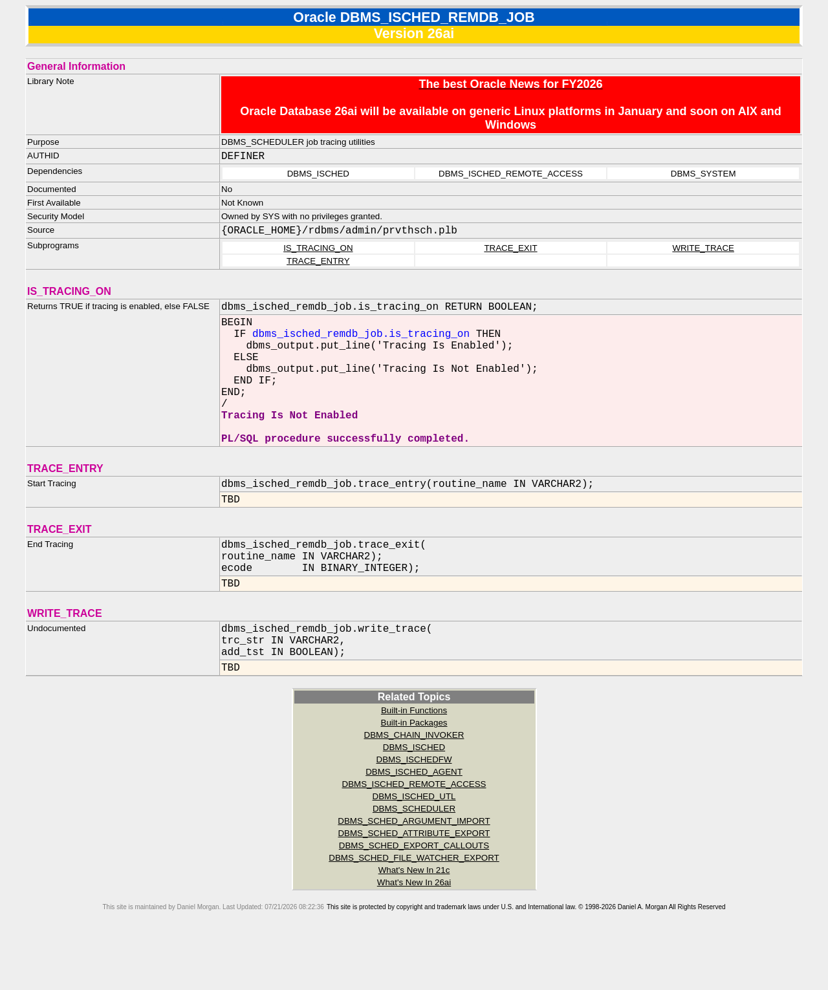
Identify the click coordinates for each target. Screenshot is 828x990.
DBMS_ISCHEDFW (414, 808)
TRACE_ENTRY (318, 261)
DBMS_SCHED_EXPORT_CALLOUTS (414, 894)
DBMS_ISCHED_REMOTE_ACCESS (414, 833)
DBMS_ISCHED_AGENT (414, 821)
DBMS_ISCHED (414, 796)
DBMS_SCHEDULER (414, 858)
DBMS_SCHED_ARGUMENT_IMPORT (414, 870)
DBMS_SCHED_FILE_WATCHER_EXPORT (414, 907)
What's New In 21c (414, 919)
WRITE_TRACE (703, 248)
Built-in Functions (414, 759)
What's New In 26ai (414, 931)
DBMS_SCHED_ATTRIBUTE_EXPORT (414, 882)
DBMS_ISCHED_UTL (414, 845)
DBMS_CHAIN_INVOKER (414, 784)
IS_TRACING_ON (318, 248)
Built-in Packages (414, 772)
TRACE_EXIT (510, 248)
